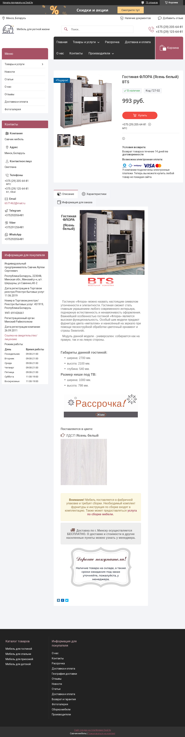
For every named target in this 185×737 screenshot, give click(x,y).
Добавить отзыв (173, 18)
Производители (99, 53)
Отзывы (9, 94)
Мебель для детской (18, 664)
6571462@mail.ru (15, 203)
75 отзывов (152, 2)
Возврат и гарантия (64, 699)
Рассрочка (112, 42)
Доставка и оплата (138, 42)
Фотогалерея (13, 109)
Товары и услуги (84, 42)
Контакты (76, 53)
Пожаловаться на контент (101, 733)
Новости (10, 71)
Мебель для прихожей (19, 659)
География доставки (64, 673)
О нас (60, 53)
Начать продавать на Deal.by (18, 2)
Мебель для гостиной (19, 648)
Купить (142, 115)
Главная (61, 42)
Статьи (9, 79)
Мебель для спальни (18, 653)
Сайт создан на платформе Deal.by (92, 730)
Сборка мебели (61, 709)
